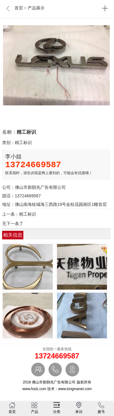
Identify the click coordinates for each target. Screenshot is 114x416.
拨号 (101, 408)
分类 (56, 408)
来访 (78, 408)
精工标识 (23, 142)
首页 (19, 8)
